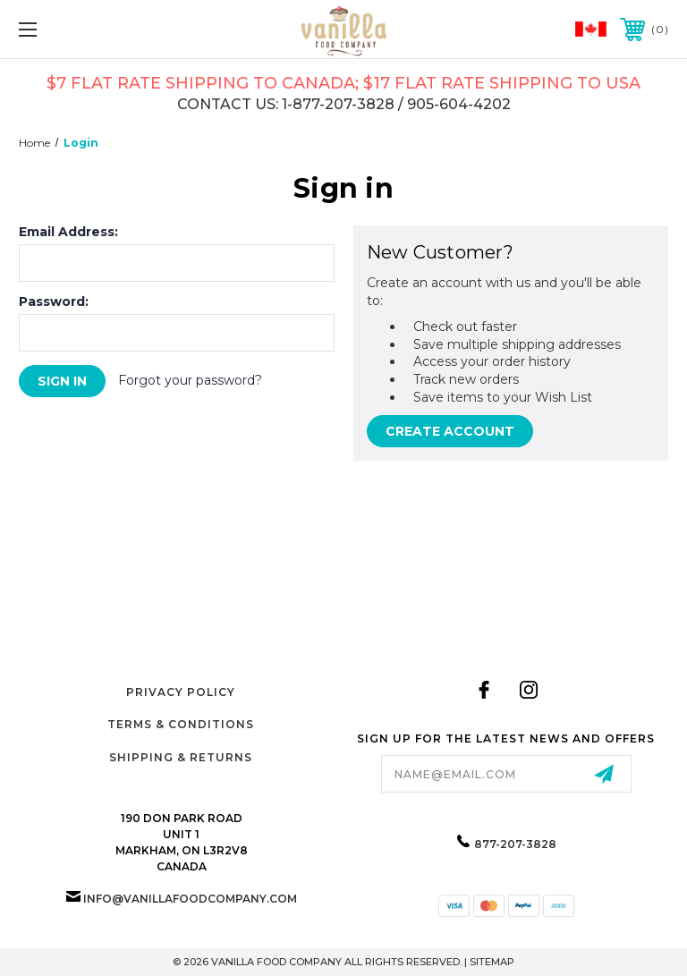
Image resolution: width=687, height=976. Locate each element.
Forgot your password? (190, 380)
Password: (54, 301)
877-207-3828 (515, 844)
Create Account (450, 431)
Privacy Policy (180, 692)
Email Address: (68, 231)
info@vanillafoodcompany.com (190, 898)
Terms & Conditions (180, 724)
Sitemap (492, 961)
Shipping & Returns (180, 757)
